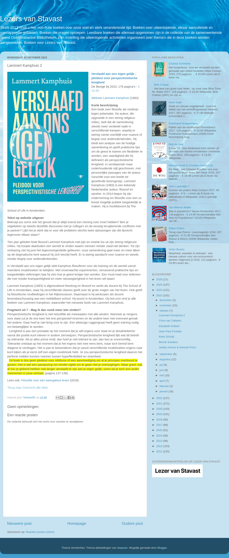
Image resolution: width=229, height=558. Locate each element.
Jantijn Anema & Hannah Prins (177, 347)
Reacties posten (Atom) (40, 531)
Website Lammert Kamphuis (110, 98)
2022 (159, 398)
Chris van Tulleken (170, 320)
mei (162, 375)
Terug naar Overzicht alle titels (27, 387)
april (162, 380)
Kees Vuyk (175, 102)
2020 (159, 408)
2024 (159, 289)
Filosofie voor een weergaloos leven (45, 380)
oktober (164, 310)
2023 (159, 295)
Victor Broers (176, 249)
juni (162, 370)
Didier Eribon (176, 228)
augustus (165, 359)
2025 (159, 284)
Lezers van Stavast (31, 19)
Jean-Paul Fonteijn (170, 331)
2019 (159, 414)
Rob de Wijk (176, 144)
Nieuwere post (19, 523)
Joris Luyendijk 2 (179, 186)
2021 (159, 403)
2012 (159, 451)
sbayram (122, 547)
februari (164, 386)
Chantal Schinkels (179, 63)
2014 (159, 440)
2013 (159, 446)
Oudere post (132, 523)
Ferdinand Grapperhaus (183, 123)
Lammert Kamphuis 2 (172, 315)
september (166, 354)
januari (163, 391)
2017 (159, 424)
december (165, 300)
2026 (159, 279)
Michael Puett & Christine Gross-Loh (191, 165)
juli (161, 364)
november (165, 305)
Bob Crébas (161, 84)
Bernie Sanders (168, 342)
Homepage (76, 523)
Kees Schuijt (166, 336)
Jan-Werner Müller (180, 207)
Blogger (162, 547)
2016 (159, 430)
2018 (159, 419)
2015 (159, 435)
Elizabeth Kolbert (169, 326)
